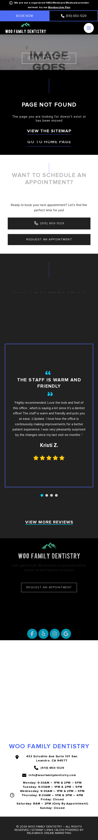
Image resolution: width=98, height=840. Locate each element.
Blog (60, 830)
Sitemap (37, 830)
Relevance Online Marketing (49, 833)
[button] (89, 28)
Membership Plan (59, 7)
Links (49, 830)
